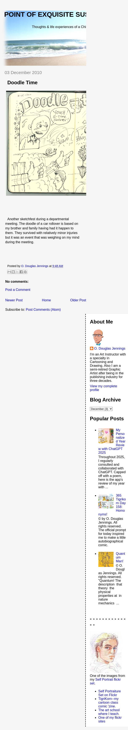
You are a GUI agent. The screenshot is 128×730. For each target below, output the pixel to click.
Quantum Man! (120, 557)
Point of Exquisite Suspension (62, 14)
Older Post (78, 300)
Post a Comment (17, 289)
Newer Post (14, 300)
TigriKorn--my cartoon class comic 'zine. (108, 702)
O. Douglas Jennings (109, 348)
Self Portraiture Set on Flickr (109, 693)
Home (46, 300)
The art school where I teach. (109, 712)
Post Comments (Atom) (43, 309)
